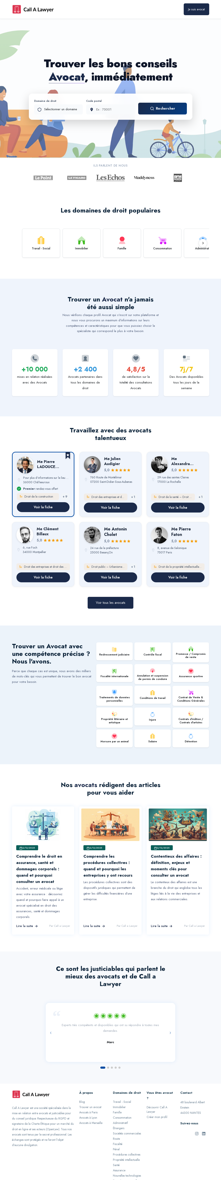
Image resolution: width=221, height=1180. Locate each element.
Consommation (122, 1117)
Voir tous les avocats (110, 602)
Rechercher (162, 108)
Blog (82, 1102)
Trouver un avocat (90, 1107)
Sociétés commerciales (127, 1133)
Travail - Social (122, 1102)
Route (116, 1139)
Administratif (120, 1123)
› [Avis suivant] (170, 1032)
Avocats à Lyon (88, 1117)
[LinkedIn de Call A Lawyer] (203, 1133)
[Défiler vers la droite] (203, 243)
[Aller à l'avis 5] (119, 1068)
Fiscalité (117, 1144)
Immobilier (119, 1107)
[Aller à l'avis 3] (112, 1068)
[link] (43, 484)
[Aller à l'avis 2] (108, 1068)
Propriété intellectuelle (126, 1160)
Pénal (116, 1149)
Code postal (94, 101)
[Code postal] (110, 109)
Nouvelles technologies (127, 1175)
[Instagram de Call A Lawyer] (196, 1133)
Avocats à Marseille (90, 1123)
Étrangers (118, 1128)
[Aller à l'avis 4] (116, 1068)
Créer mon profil (157, 1117)
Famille (117, 1112)
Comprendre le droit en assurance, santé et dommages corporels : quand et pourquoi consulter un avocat (39, 868)
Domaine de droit (45, 101)
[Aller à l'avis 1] (102, 1068)
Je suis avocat (196, 9)
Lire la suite (27, 926)
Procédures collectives (126, 1154)
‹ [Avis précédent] (51, 1032)
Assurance (119, 1170)
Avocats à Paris (88, 1112)
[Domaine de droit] (58, 109)
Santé (116, 1165)
